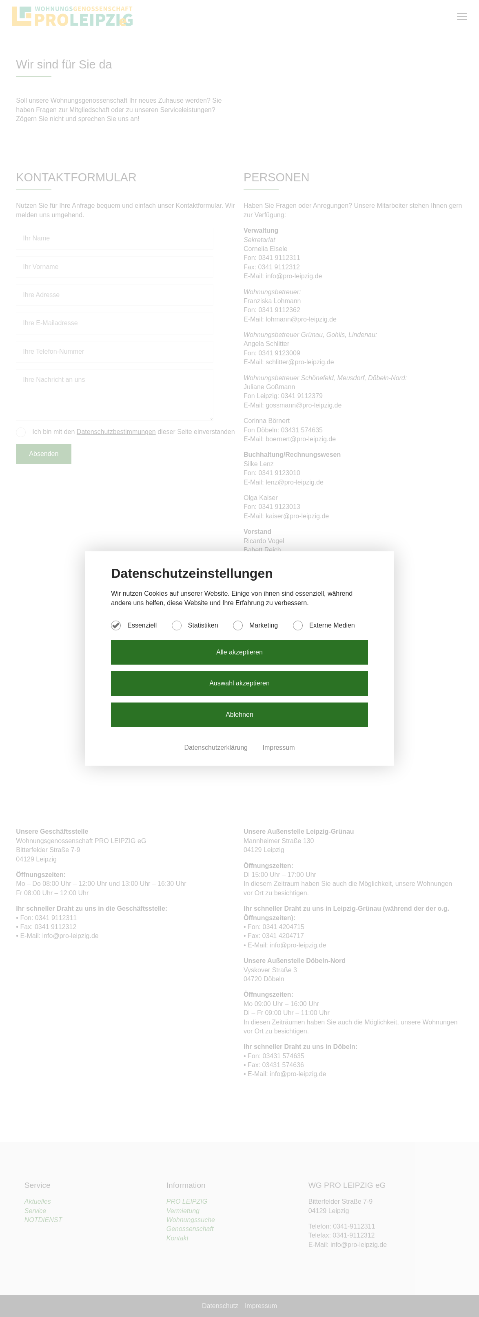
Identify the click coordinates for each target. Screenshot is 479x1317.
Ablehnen (239, 714)
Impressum (278, 747)
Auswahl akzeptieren (239, 683)
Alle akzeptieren (239, 652)
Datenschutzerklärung (216, 747)
